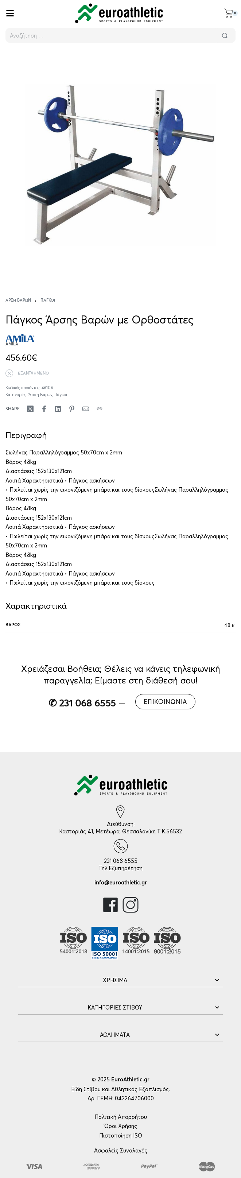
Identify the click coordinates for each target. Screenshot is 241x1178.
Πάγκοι (47, 300)
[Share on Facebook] (44, 409)
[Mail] (85, 409)
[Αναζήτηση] (225, 35)
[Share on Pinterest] (72, 409)
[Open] (10, 13)
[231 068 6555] (120, 846)
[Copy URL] (99, 409)
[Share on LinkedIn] (58, 409)
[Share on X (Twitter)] (30, 409)
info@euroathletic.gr (120, 883)
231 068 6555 (120, 860)
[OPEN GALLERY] (120, 165)
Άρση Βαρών (18, 300)
